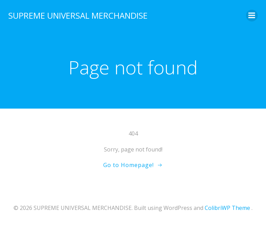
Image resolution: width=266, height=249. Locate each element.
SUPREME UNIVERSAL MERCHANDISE (78, 15)
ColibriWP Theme (227, 208)
